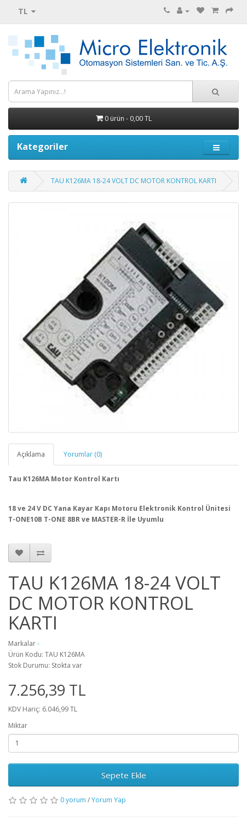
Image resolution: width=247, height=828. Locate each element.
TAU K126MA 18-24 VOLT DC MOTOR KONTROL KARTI (133, 180)
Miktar (17, 725)
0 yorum (73, 799)
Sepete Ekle (123, 774)
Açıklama (31, 454)
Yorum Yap (108, 799)
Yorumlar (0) (83, 454)
